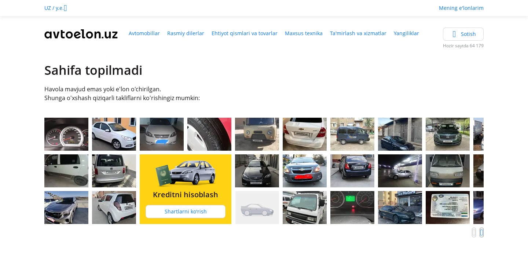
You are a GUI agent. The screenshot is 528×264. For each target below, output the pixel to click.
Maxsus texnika (304, 33)
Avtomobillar (144, 33)
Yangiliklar (406, 33)
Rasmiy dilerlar (185, 33)
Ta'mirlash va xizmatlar (358, 33)
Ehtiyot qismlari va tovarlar (245, 33)
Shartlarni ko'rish (186, 211)
